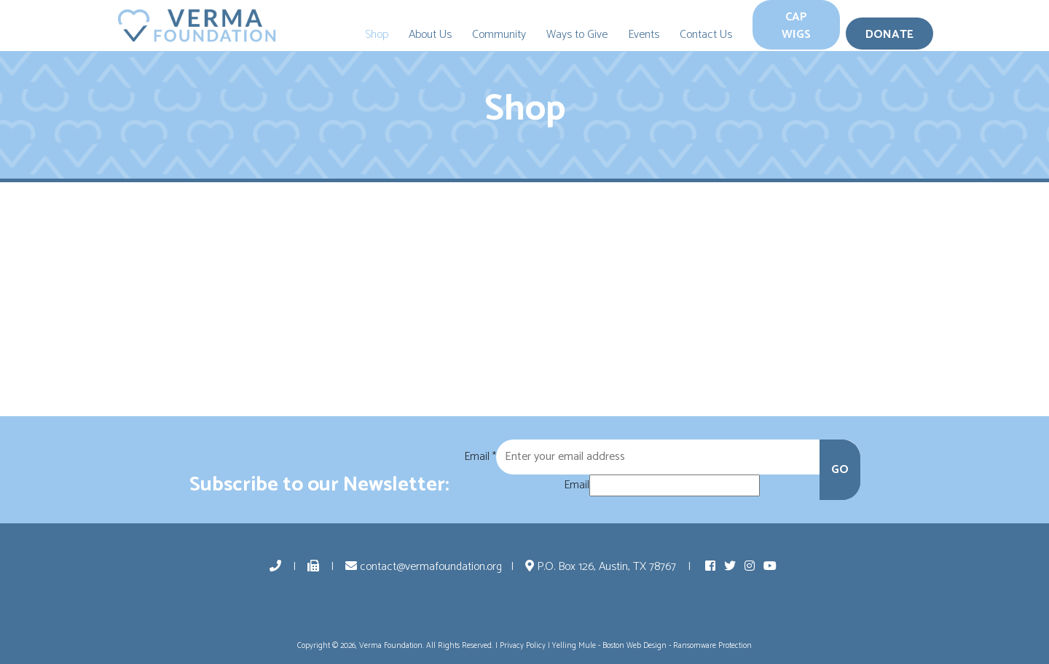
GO (840, 470)
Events (643, 34)
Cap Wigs (796, 25)
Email (480, 457)
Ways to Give (577, 34)
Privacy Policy (523, 645)
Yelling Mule (574, 645)
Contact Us (706, 34)
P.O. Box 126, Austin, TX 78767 (602, 567)
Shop (376, 34)
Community (499, 34)
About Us (430, 34)
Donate (889, 34)
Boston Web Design (634, 645)
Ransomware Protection (712, 645)
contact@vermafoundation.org (423, 567)
